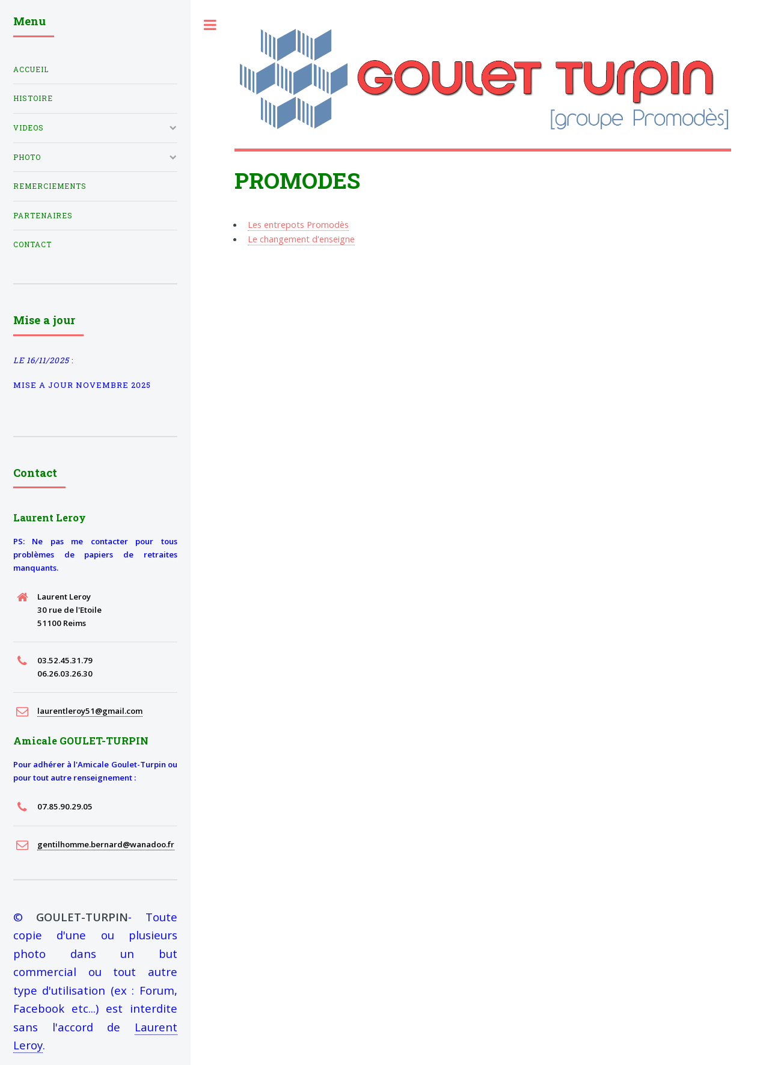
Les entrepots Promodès (298, 224)
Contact (32, 244)
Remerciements (50, 186)
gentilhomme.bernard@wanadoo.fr (105, 844)
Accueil (31, 69)
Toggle (210, 25)
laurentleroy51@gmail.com (89, 710)
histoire (33, 98)
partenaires (43, 215)
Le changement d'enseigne (301, 239)
